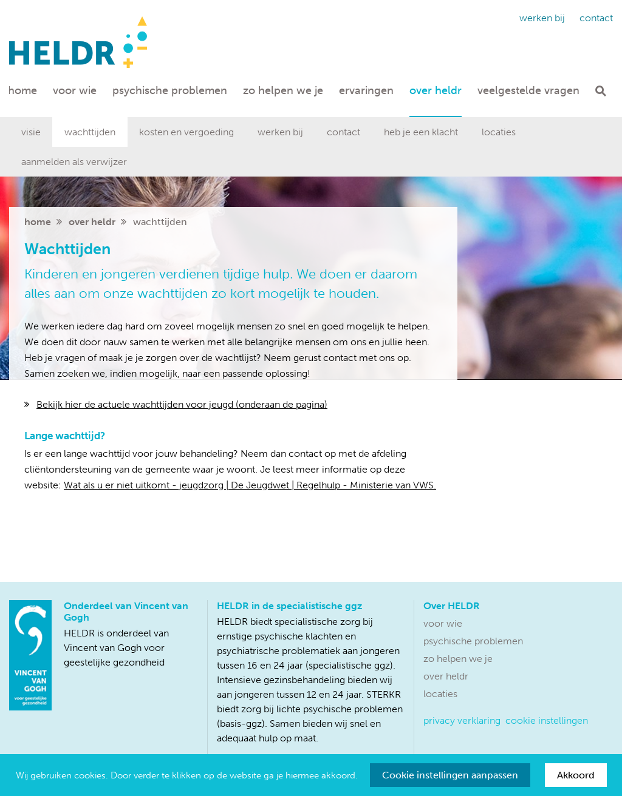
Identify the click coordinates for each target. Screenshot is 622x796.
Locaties (499, 132)
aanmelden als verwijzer (74, 161)
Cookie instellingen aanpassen (450, 775)
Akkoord (576, 775)
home (37, 222)
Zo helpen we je (283, 90)
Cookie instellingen (546, 720)
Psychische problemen (169, 90)
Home (22, 90)
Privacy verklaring (462, 720)
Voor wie (75, 90)
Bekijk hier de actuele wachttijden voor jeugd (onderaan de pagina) (181, 404)
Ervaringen (366, 90)
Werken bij (542, 18)
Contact (596, 18)
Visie (31, 132)
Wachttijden (89, 132)
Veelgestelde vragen (528, 90)
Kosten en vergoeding (186, 132)
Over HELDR (435, 90)
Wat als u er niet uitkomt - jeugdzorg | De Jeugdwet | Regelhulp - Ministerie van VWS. (250, 485)
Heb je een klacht (421, 132)
